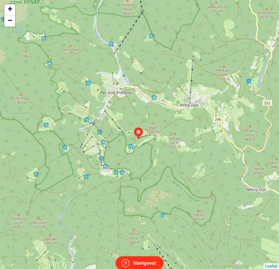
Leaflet (271, 259)
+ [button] (10, 9)
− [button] (10, 21)
